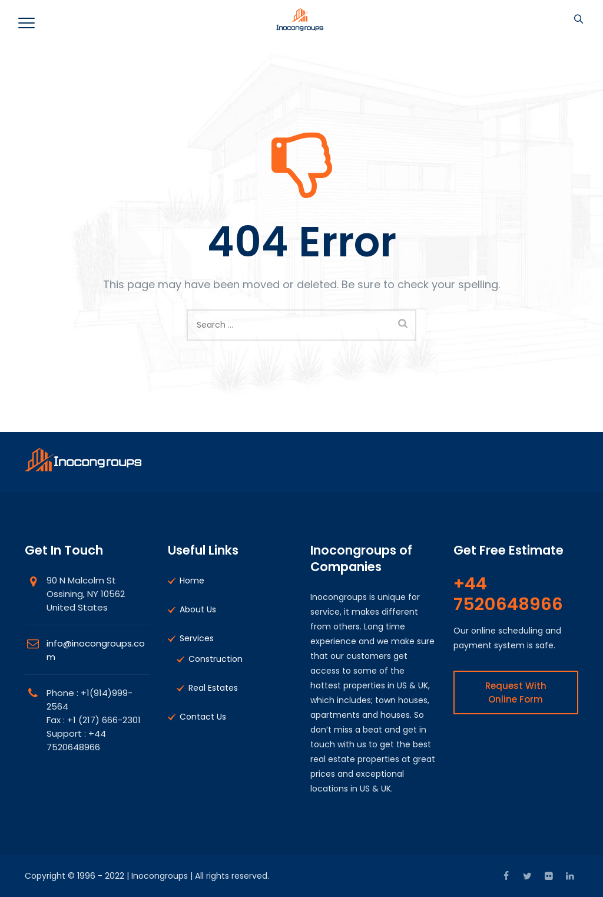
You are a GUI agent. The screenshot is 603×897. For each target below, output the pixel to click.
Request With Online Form (515, 692)
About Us (198, 609)
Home (192, 580)
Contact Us (203, 717)
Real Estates (213, 688)
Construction (215, 659)
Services (197, 638)
